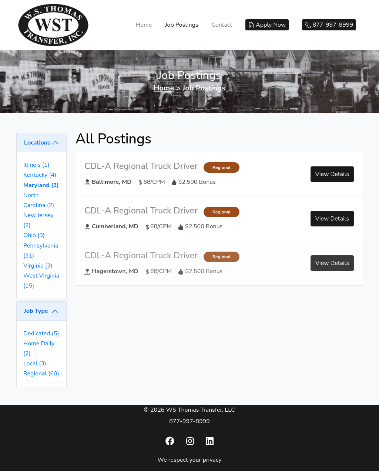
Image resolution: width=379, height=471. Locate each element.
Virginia (38, 266)
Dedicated (41, 333)
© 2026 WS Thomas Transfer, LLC (189, 410)
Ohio (34, 235)
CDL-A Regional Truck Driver (141, 166)
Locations (37, 143)
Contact (222, 25)
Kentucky (39, 175)
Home (144, 25)
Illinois (36, 165)
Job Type (36, 311)
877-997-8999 (189, 421)
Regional (41, 373)
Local (34, 363)
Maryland (41, 185)
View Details (332, 174)
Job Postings (181, 25)
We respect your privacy (190, 460)
